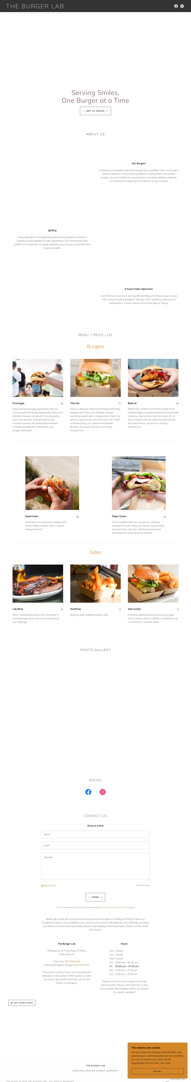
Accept (157, 1071)
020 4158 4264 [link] (72, 961)
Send (95, 897)
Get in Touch (95, 111)
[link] (35, 7)
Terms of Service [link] (122, 907)
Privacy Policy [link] (105, 907)
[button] (42, 885)
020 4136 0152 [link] (81, 964)
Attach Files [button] (50, 885)
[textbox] (95, 834)
